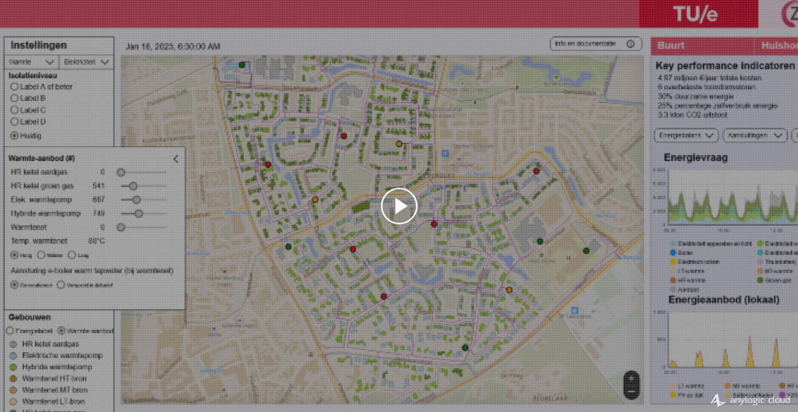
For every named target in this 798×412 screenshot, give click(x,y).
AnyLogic (750, 400)
